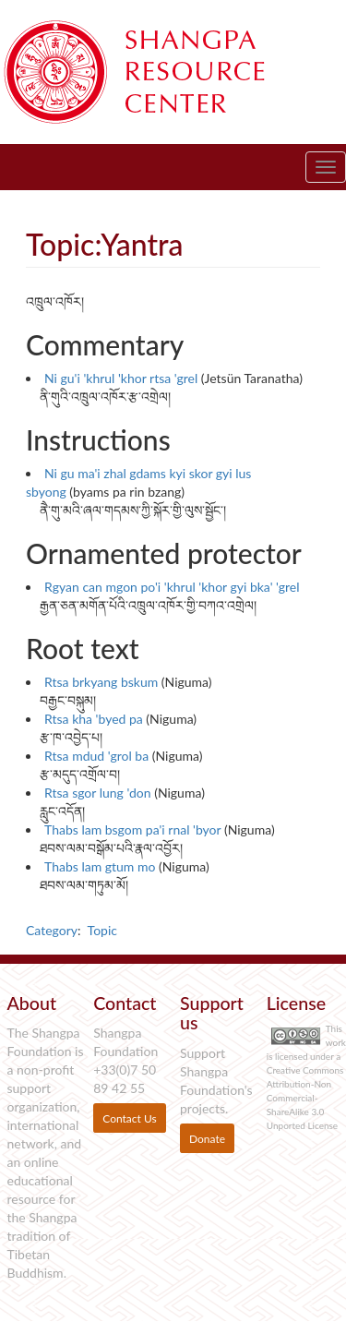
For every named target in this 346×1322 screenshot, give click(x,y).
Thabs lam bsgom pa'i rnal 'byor (132, 829)
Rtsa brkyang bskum (101, 682)
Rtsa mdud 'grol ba (96, 755)
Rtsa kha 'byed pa (93, 719)
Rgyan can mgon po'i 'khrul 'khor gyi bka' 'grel (172, 587)
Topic (102, 930)
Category (52, 930)
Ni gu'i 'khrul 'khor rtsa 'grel (120, 378)
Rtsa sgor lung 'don (97, 792)
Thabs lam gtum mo (99, 866)
